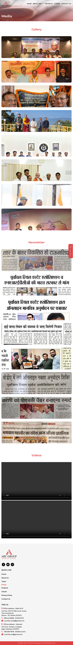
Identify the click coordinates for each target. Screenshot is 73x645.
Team (3, 581)
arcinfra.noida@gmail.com (12, 621)
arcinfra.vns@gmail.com (12, 634)
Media (3, 585)
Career (4, 592)
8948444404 (20, 632)
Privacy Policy (6, 595)
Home (3, 574)
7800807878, (7, 632)
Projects (4, 588)
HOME (29, 4)
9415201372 (19, 618)
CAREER (57, 4)
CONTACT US (66, 4)
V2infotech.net (49, 643)
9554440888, (7, 618)
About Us (5, 578)
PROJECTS (49, 4)
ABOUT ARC (38, 3)
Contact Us (5, 599)
